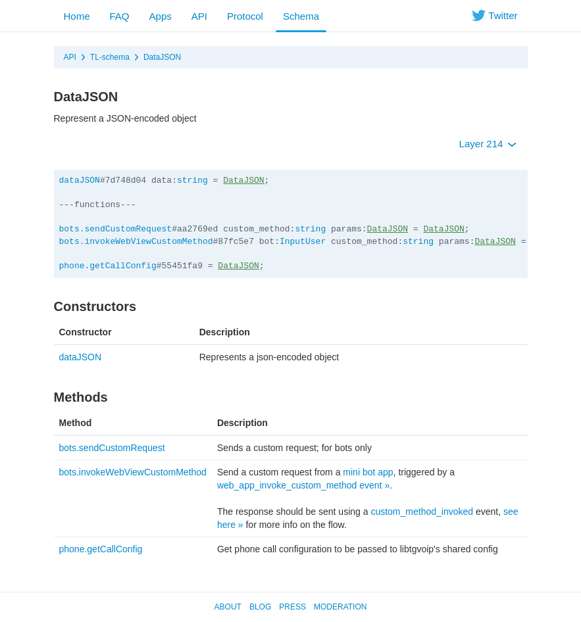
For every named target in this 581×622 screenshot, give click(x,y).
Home (77, 16)
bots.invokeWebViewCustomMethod (136, 242)
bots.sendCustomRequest (115, 229)
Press (292, 606)
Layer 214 (488, 143)
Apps (160, 16)
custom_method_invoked (421, 511)
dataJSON (79, 180)
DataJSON (162, 57)
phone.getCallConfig (108, 266)
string (192, 180)
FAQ (120, 16)
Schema (301, 16)
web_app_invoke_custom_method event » (303, 485)
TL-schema (110, 57)
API (199, 16)
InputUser (303, 242)
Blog (260, 606)
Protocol (245, 16)
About (228, 606)
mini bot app (368, 472)
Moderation (340, 606)
